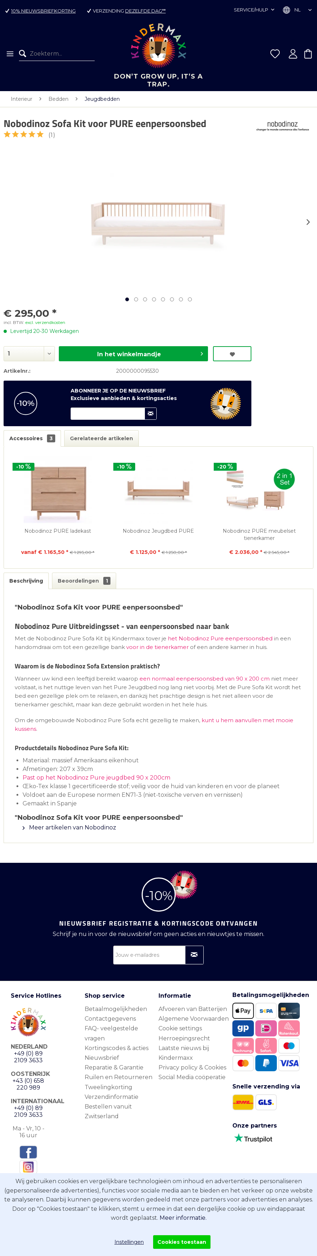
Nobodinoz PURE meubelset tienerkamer (259, 534)
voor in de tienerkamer (157, 647)
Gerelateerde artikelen (101, 438)
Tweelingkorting (108, 1087)
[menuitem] (9, 54)
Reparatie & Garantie (114, 1067)
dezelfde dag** (145, 11)
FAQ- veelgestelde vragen (111, 1033)
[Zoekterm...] (57, 54)
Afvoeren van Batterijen (192, 1009)
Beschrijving (26, 581)
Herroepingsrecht (184, 1038)
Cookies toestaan (181, 1242)
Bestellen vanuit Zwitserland (108, 1111)
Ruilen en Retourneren (118, 1077)
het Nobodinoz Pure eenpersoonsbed (220, 638)
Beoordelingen (84, 581)
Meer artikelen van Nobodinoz (69, 827)
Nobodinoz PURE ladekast (57, 531)
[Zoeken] (24, 54)
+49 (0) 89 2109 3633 (28, 1057)
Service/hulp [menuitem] (251, 10)
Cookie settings (180, 1028)
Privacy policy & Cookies (192, 1067)
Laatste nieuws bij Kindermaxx (183, 1053)
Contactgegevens (110, 1018)
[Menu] (9, 54)
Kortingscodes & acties (116, 1048)
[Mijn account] (293, 53)
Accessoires (32, 438)
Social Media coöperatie (192, 1077)
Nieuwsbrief (102, 1057)
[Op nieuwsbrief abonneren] (194, 955)
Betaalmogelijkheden (116, 1009)
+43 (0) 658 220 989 (28, 1084)
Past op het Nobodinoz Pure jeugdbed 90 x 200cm (96, 777)
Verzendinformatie (111, 1096)
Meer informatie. (183, 1217)
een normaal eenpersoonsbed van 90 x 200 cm (204, 678)
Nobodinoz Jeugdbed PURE (158, 531)
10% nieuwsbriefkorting (43, 11)
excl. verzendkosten (45, 322)
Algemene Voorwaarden (193, 1018)
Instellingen (129, 1242)
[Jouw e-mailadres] (158, 955)
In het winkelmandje (150, 353)
